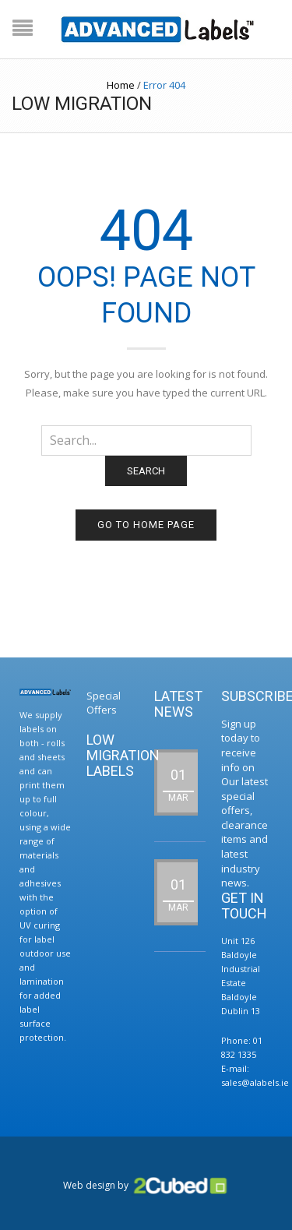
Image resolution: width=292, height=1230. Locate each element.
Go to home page (146, 524)
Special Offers (103, 703)
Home (121, 85)
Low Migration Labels (123, 755)
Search (146, 471)
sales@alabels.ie (255, 1082)
